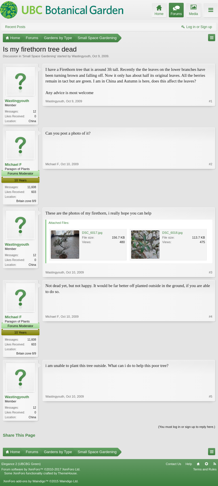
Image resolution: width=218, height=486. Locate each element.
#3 (210, 273)
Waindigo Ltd (68, 483)
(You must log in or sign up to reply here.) (186, 428)
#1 (210, 120)
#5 (210, 418)
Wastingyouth (81, 56)
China (32, 121)
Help (188, 466)
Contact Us (173, 466)
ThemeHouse (67, 475)
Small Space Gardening (39, 56)
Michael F (13, 165)
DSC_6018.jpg (172, 233)
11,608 (31, 187)
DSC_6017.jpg (92, 233)
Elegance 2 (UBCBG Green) (21, 466)
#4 (210, 353)
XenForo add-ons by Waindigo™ (25, 483)
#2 (210, 200)
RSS (215, 466)
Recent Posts (15, 27)
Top (206, 466)
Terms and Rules (205, 471)
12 (34, 111)
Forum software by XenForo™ (40, 471)
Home (198, 466)
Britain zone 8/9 (26, 201)
